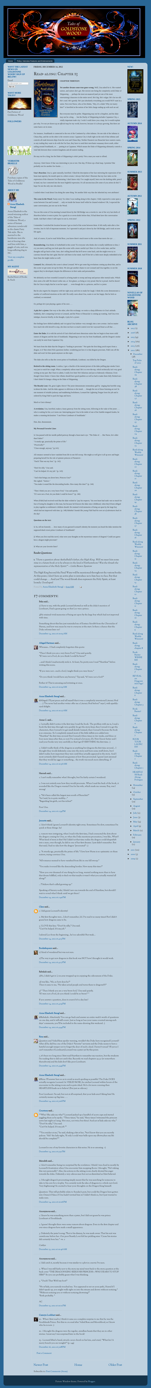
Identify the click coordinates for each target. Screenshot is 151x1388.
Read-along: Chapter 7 (137, 668)
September (138, 799)
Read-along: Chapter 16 (137, 534)
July (135, 813)
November (138, 785)
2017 (133, 328)
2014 (133, 341)
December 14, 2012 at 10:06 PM (53, 1202)
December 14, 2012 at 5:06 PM (52, 1101)
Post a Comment (44, 1353)
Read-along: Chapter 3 (137, 731)
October (137, 792)
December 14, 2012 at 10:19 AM (53, 687)
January (136, 842)
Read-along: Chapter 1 (138, 765)
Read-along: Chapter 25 (137, 418)
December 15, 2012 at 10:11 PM (52, 1305)
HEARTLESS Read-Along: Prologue (138, 776)
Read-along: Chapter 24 (137, 430)
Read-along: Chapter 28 (137, 382)
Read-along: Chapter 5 (138, 702)
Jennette (43, 820)
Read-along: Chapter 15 (137, 555)
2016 (133, 332)
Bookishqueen (45, 948)
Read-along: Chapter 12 (137, 590)
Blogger (91, 1381)
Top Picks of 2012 (137, 362)
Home (10, 61)
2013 (133, 346)
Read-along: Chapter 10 (137, 614)
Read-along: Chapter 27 (137, 394)
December (137, 354)
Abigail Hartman (46, 643)
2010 (133, 854)
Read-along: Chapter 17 (137, 522)
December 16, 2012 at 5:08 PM (52, 1347)
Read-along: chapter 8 (138, 646)
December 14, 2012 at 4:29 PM (52, 1003)
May (135, 821)
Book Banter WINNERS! (137, 656)
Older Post (115, 1365)
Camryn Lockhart (47, 1315)
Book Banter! (137, 710)
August (136, 806)
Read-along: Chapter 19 (137, 498)
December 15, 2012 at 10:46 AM (53, 1249)
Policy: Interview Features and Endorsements (35, 61)
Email (10, 80)
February (137, 835)
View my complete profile (16, 259)
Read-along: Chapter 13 (137, 578)
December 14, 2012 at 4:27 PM (52, 962)
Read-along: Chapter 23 (137, 442)
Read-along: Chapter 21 (137, 475)
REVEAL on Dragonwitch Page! (138, 680)
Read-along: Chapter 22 (137, 463)
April (136, 826)
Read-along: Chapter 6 (137, 691)
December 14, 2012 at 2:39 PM (52, 811)
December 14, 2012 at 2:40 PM (52, 897)
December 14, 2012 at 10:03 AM (53, 633)
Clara (41, 907)
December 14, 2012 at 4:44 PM (52, 1027)
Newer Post (41, 1365)
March (136, 830)
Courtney (43, 1110)
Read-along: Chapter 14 (137, 566)
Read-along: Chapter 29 (137, 371)
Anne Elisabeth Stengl (49, 696)
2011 (133, 850)
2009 (133, 858)
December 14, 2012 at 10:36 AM (53, 764)
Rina (41, 1036)
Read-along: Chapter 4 (137, 719)
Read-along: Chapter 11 (137, 602)
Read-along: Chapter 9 (137, 626)
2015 (133, 337)
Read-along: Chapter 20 (137, 486)
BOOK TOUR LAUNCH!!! (138, 743)
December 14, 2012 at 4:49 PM (52, 1065)
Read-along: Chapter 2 (137, 755)
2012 (133, 350)
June (135, 817)
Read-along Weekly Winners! (138, 452)
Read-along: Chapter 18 (137, 510)
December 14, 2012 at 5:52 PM (52, 1151)
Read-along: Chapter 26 (137, 406)
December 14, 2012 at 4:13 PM (52, 938)
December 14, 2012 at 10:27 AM (53, 710)
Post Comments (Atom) (57, 1371)
